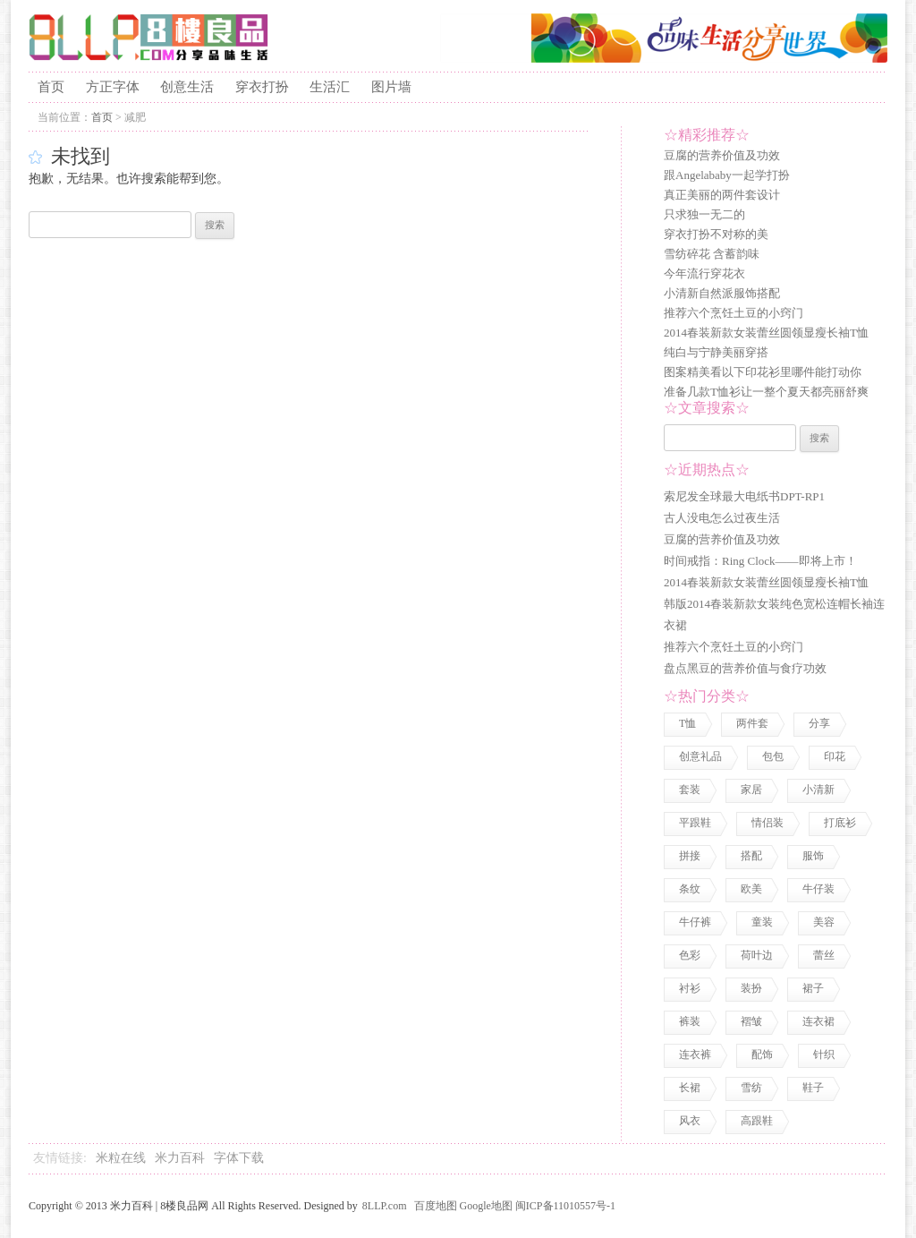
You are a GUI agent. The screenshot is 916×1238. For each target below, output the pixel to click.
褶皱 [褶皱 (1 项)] (751, 1021)
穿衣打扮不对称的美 (716, 234)
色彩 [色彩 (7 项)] (689, 955)
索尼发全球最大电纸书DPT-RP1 (744, 496)
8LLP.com (384, 1206)
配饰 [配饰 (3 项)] (762, 1054)
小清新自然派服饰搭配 (722, 293)
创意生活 (187, 87)
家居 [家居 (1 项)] (751, 789)
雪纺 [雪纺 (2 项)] (751, 1087)
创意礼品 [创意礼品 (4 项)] (700, 756)
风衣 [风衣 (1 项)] (689, 1120)
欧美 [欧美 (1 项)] (751, 889)
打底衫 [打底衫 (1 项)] (840, 822)
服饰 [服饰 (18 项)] (813, 856)
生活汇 (330, 87)
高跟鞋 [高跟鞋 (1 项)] (757, 1120)
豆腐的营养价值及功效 (722, 155)
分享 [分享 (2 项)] (819, 723)
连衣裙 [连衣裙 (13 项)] (818, 1021)
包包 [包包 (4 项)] (773, 756)
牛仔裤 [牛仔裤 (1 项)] (695, 922)
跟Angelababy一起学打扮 (727, 175)
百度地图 (435, 1206)
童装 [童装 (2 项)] (762, 922)
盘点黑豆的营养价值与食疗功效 (745, 668)
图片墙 (391, 87)
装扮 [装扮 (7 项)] (751, 988)
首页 (51, 87)
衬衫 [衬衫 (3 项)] (689, 988)
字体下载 (239, 1158)
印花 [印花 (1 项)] (834, 756)
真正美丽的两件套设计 (722, 194)
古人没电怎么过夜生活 (722, 518)
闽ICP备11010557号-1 (565, 1206)
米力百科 (180, 1158)
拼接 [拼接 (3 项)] (689, 856)
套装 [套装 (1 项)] (689, 789)
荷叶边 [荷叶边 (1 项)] (757, 955)
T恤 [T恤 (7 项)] (687, 723)
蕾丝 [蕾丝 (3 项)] (824, 955)
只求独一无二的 (704, 214)
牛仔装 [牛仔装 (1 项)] (818, 889)
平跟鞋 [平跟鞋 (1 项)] (695, 822)
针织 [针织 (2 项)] (824, 1054)
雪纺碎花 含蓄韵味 (711, 253)
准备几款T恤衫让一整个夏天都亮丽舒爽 (766, 391)
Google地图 (486, 1206)
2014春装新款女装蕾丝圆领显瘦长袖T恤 (766, 332)
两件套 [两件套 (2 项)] (752, 723)
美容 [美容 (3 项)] (824, 922)
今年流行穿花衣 (704, 273)
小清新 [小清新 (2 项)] (818, 789)
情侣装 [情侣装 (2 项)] (767, 822)
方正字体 (113, 87)
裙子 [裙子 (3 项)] (813, 988)
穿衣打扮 (262, 87)
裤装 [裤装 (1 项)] (689, 1021)
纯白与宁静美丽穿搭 (716, 352)
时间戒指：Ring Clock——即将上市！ (760, 561)
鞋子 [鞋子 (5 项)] (813, 1087)
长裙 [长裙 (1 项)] (689, 1087)
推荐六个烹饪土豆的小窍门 (733, 313)
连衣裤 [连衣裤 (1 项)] (695, 1054)
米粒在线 (121, 1158)
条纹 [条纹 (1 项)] (689, 889)
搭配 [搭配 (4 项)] (751, 856)
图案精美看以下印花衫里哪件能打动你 (762, 372)
